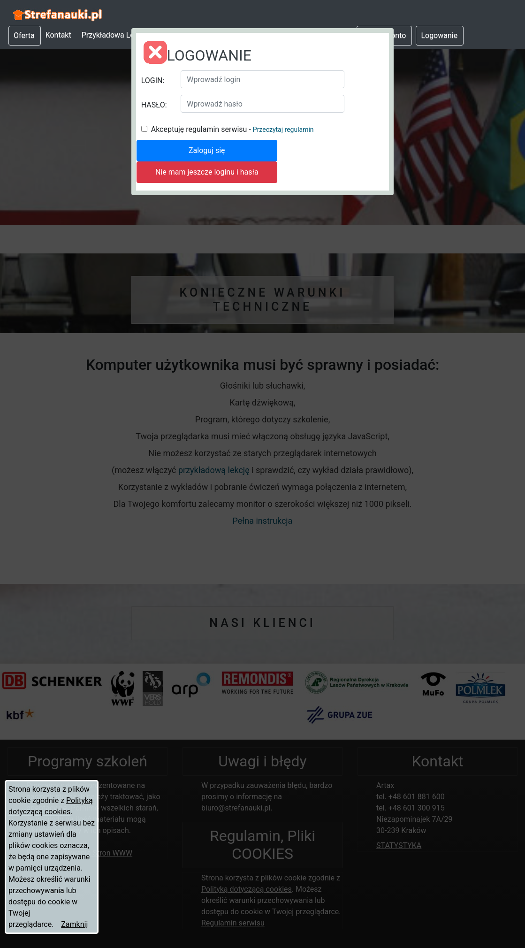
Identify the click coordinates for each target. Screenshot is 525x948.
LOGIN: (153, 80)
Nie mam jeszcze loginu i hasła (207, 172)
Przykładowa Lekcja (115, 35)
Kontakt (58, 35)
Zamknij (74, 924)
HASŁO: (154, 104)
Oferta (24, 35)
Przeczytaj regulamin (283, 129)
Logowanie (439, 35)
